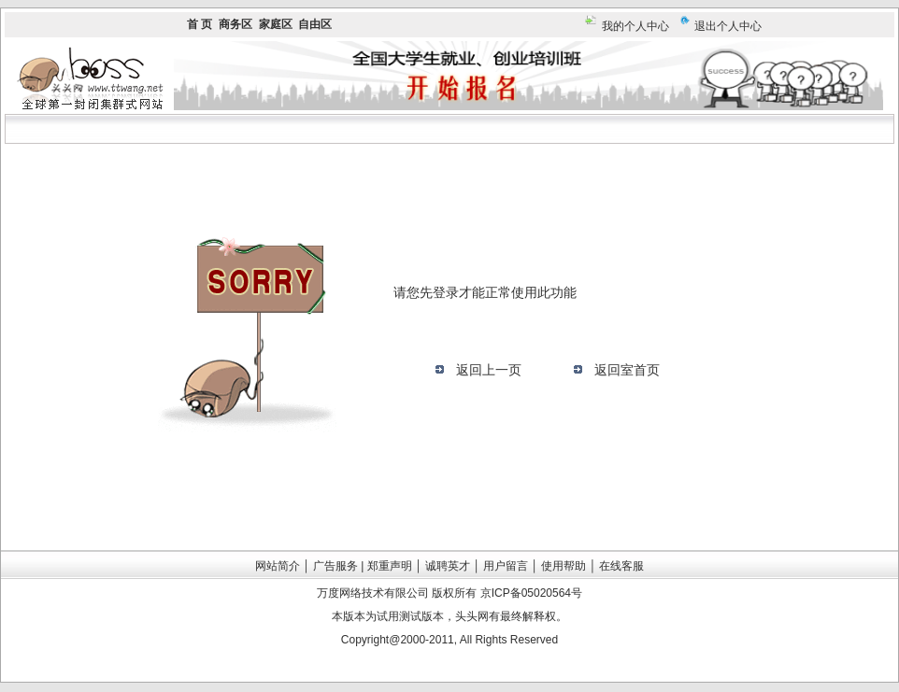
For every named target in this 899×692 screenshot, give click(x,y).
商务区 (235, 24)
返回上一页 (488, 369)
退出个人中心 (728, 26)
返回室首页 (627, 369)
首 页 (199, 24)
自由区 (315, 24)
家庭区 (276, 24)
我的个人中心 (635, 26)
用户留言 (505, 565)
